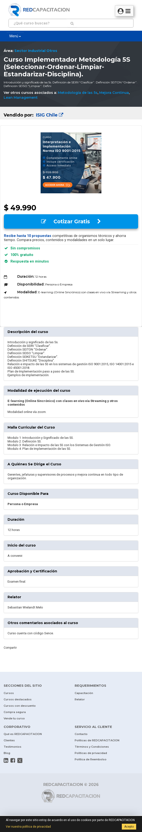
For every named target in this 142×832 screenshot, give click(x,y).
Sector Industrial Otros (35, 51)
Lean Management (21, 97)
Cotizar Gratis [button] (71, 221)
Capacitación (84, 693)
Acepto (129, 826)
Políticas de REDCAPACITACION (97, 740)
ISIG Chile (49, 115)
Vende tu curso (14, 718)
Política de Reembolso (90, 759)
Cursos (9, 693)
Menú (15, 36)
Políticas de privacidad (91, 753)
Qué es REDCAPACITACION (23, 734)
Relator (80, 699)
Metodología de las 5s (78, 92)
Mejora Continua (114, 92)
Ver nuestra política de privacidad (28, 826)
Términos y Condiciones (92, 746)
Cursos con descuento (20, 705)
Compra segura (15, 712)
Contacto (81, 734)
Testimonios (12, 746)
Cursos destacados (18, 699)
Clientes (9, 740)
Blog (7, 753)
